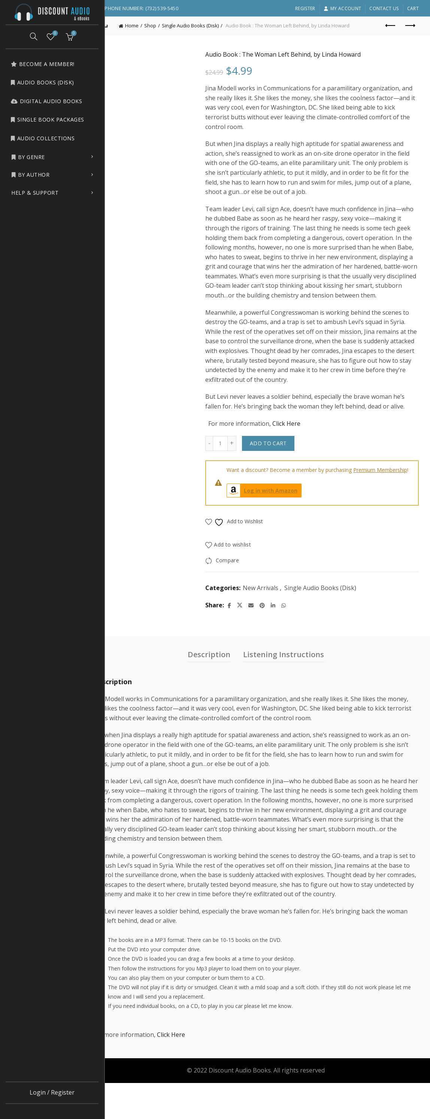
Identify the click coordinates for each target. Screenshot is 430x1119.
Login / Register (52, 1092)
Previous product (391, 25)
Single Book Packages (47, 119)
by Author (30, 174)
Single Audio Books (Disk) (213, 25)
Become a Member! (42, 64)
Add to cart (283, 462)
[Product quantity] (235, 462)
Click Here (302, 443)
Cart (413, 8)
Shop (173, 25)
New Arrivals (276, 614)
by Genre (28, 157)
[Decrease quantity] (224, 462)
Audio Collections (42, 138)
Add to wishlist (248, 571)
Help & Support (34, 192)
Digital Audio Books (46, 101)
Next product (409, 25)
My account (342, 8)
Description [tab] (220, 681)
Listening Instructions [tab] (295, 681)
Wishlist (54, 33)
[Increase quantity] (247, 462)
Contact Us (384, 8)
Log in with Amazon (277, 517)
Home (155, 25)
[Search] (34, 36)
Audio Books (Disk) (42, 82)
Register (305, 8)
